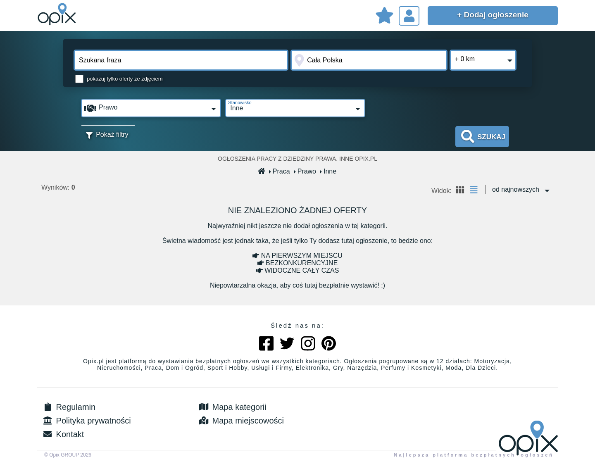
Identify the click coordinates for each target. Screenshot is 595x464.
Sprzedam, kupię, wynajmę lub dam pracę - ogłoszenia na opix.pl (58, 14)
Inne (328, 171)
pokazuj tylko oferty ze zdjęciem (125, 79)
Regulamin (68, 407)
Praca (279, 171)
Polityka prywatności (86, 420)
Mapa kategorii (232, 407)
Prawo (305, 171)
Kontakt (62, 434)
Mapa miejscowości (241, 420)
